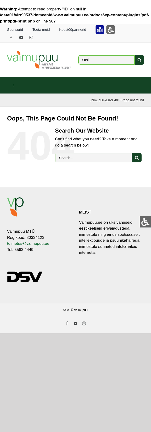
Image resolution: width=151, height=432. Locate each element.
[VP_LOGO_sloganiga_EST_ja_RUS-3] (39, 53)
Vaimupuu (96, 100)
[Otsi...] (106, 60)
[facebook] (11, 37)
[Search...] (93, 157)
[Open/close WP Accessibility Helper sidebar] (145, 221)
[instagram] (31, 37)
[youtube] (21, 37)
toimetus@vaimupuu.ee (28, 243)
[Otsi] (139, 60)
